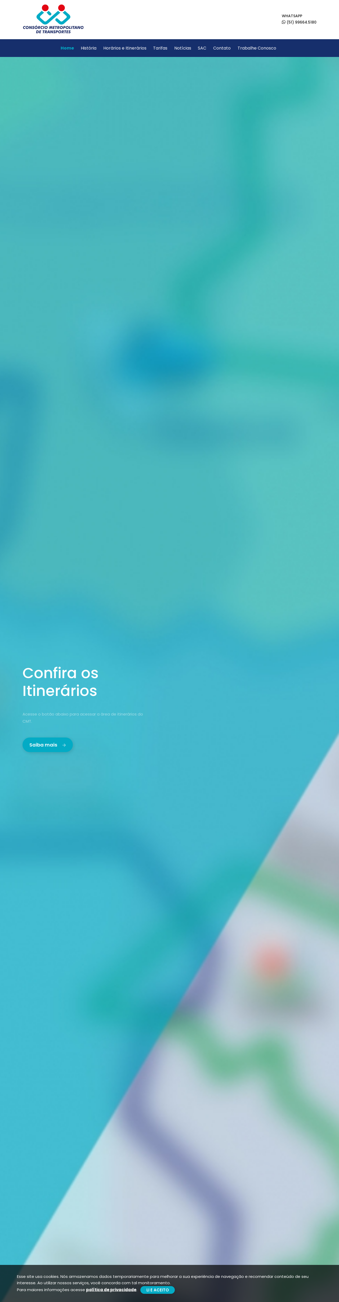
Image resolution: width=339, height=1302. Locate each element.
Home (67, 48)
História (88, 48)
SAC (202, 48)
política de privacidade (111, 1289)
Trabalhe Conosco (257, 48)
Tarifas (160, 48)
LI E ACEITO (157, 1290)
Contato (222, 48)
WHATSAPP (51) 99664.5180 (299, 19)
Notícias (182, 48)
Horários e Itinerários (124, 48)
